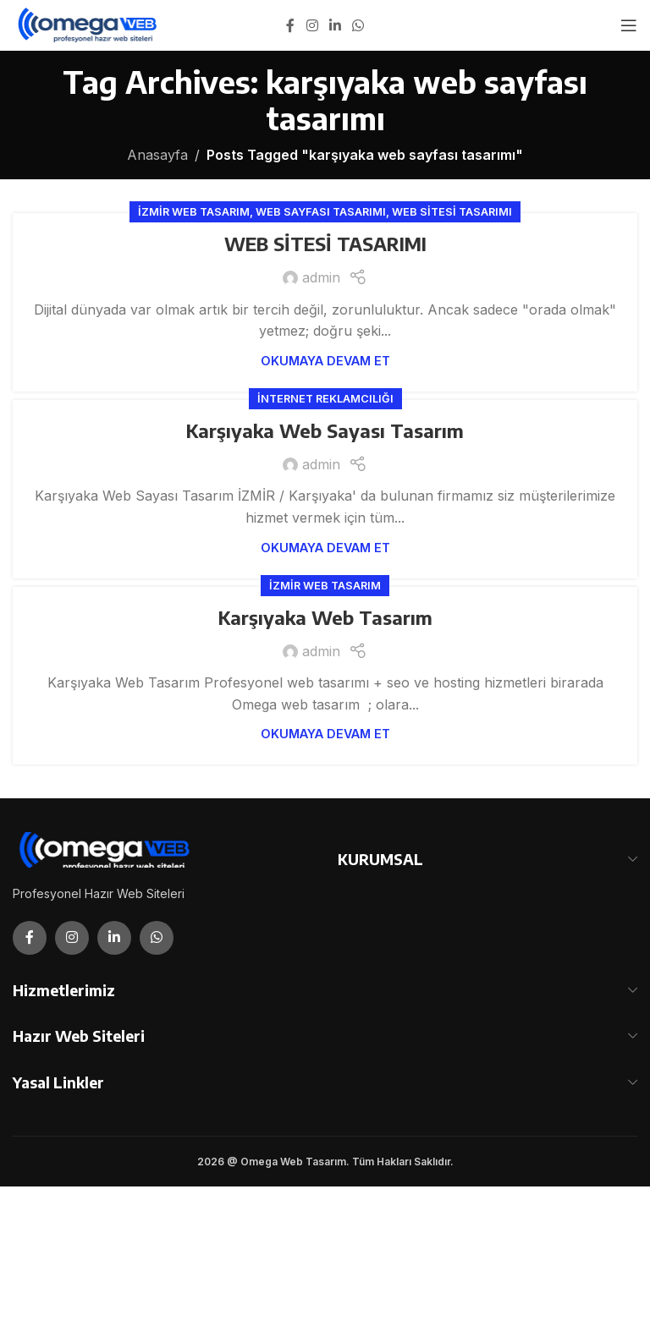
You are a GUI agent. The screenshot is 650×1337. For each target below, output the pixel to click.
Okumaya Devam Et (325, 360)
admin (321, 277)
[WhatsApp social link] (358, 25)
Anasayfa (157, 154)
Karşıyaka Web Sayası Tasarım (325, 430)
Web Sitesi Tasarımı (452, 211)
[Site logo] (88, 23)
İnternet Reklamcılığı (325, 398)
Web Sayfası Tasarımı (321, 211)
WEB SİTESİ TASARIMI (325, 243)
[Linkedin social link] (334, 25)
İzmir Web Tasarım (194, 211)
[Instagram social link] (311, 25)
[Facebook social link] (290, 25)
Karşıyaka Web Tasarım (325, 617)
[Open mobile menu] (629, 25)
